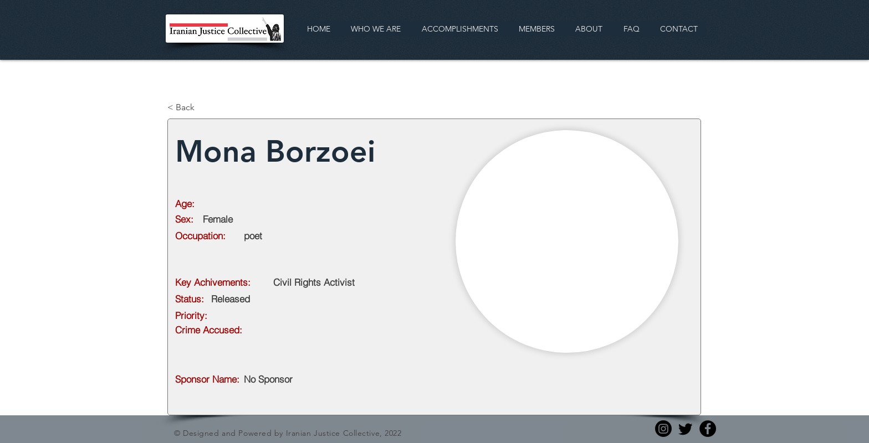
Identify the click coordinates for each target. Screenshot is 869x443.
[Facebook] (707, 428)
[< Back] (204, 107)
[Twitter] (685, 428)
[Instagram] (663, 428)
